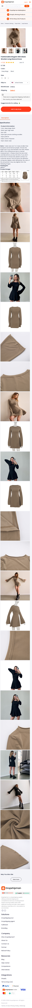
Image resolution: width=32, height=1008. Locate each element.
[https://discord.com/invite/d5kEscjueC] (5, 910)
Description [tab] (5, 118)
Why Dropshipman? (8, 937)
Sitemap (22, 1006)
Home (2, 23)
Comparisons (5, 966)
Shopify (3, 978)
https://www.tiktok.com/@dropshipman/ (3, 910)
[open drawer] (30, 2)
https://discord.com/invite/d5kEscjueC (5, 910)
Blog (2, 959)
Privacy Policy (15, 1006)
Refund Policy (5, 951)
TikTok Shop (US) (7, 982)
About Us (4, 940)
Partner (4, 947)
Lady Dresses (25, 23)
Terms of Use (5, 1006)
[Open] (27, 82)
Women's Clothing (9, 23)
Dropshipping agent (8, 921)
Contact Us (5, 944)
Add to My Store (16, 109)
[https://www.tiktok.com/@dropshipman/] (3, 910)
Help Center (5, 963)
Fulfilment (4, 925)
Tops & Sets (17, 23)
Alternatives (5, 970)
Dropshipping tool (7, 918)
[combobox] (17, 83)
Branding (4, 928)
